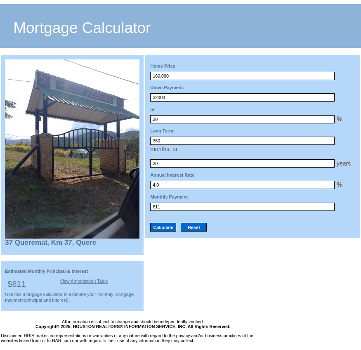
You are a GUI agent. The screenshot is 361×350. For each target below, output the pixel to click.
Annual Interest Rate (172, 175)
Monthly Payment (169, 196)
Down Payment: (167, 87)
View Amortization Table (84, 281)
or (152, 109)
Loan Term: (162, 130)
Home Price (162, 66)
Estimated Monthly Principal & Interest (46, 271)
